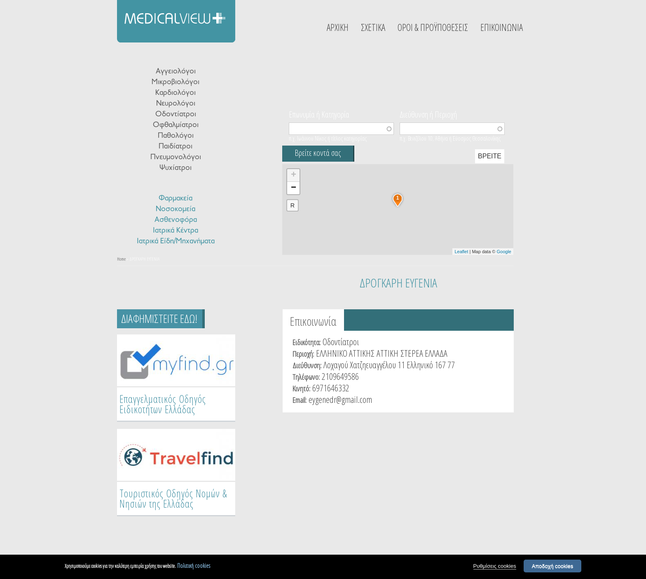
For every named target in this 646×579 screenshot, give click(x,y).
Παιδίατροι (175, 147)
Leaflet (461, 251)
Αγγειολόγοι (176, 71)
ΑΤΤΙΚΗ (387, 353)
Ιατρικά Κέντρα (175, 231)
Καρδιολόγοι (175, 93)
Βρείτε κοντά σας (318, 152)
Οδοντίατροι (175, 114)
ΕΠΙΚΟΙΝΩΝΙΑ (501, 27)
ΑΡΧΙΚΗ (338, 27)
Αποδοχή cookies (552, 566)
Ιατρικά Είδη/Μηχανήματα (176, 241)
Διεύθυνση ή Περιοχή (428, 114)
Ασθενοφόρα (175, 220)
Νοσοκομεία (175, 209)
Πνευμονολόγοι (175, 157)
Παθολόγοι (176, 136)
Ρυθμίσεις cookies (494, 566)
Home (121, 259)
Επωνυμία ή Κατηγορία (319, 114)
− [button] (293, 188)
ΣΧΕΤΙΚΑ (373, 27)
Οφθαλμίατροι (176, 125)
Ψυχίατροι (175, 168)
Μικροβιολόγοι (175, 82)
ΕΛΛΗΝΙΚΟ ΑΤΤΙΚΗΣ (345, 353)
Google (504, 251)
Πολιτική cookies (193, 566)
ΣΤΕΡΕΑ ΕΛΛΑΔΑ (423, 353)
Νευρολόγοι (175, 104)
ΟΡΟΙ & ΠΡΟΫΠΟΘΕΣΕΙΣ (433, 27)
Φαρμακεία (175, 198)
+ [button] (293, 175)
